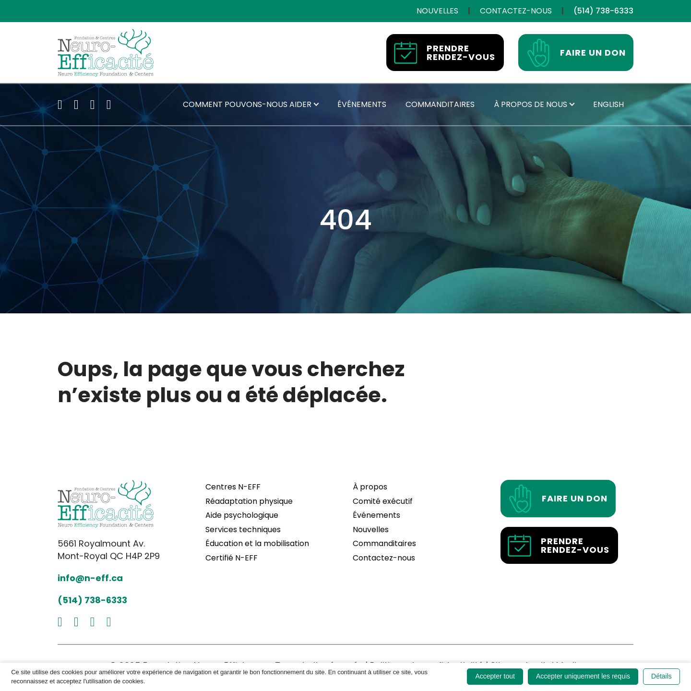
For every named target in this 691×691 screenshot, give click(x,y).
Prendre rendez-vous (445, 52)
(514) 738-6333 (92, 600)
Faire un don (576, 52)
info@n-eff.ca (90, 578)
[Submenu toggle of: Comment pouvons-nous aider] (316, 104)
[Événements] (361, 105)
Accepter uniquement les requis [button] (583, 676)
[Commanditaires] (440, 105)
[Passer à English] (608, 105)
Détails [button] (661, 676)
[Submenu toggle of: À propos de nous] (572, 104)
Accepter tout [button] (495, 676)
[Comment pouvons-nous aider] (247, 105)
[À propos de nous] (530, 105)
